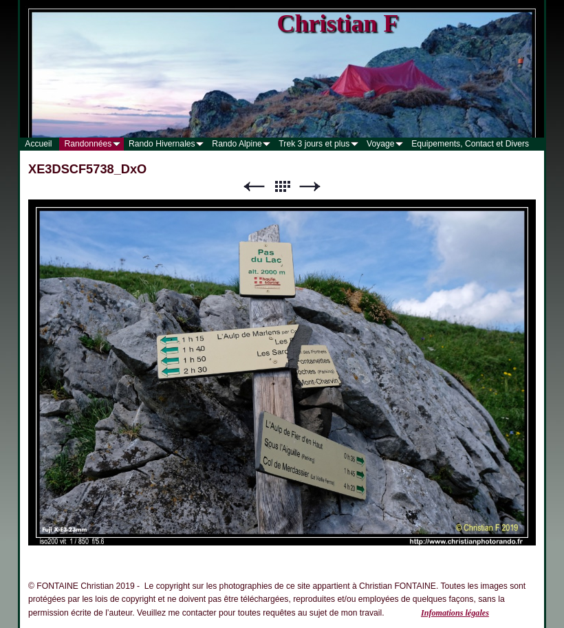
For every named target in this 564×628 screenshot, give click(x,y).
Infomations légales (455, 613)
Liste (282, 187)
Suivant (310, 187)
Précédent (253, 187)
